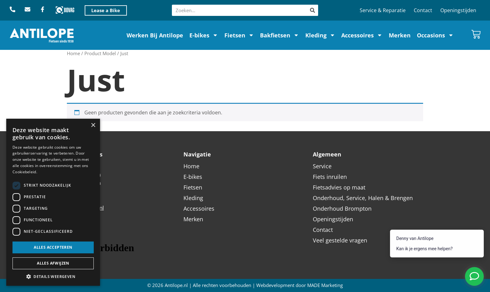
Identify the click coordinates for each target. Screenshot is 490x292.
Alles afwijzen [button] (53, 263)
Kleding (320, 35)
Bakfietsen (279, 35)
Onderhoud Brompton (342, 208)
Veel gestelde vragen (340, 240)
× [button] (93, 125)
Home (73, 53)
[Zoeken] (312, 10)
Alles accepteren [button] (53, 247)
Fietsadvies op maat (339, 187)
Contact (423, 10)
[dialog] (53, 202)
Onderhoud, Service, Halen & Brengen (363, 198)
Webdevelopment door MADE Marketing (299, 285)
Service (322, 166)
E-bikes (203, 35)
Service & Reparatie (383, 10)
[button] (53, 276)
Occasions (435, 35)
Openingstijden (458, 10)
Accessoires (361, 35)
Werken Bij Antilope (155, 35)
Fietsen (239, 35)
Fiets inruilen (330, 176)
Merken (400, 35)
